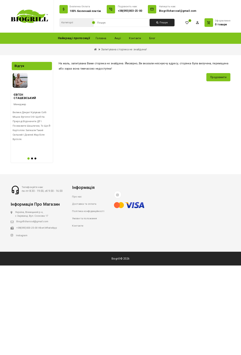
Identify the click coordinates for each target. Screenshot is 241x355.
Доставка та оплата (84, 293)
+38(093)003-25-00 (130, 10)
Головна (101, 38)
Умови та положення (84, 308)
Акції (118, 38)
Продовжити (218, 77)
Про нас (77, 286)
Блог (152, 38)
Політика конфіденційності (88, 300)
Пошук (162, 22)
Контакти (135, 38)
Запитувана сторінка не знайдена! (124, 49)
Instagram (21, 324)
